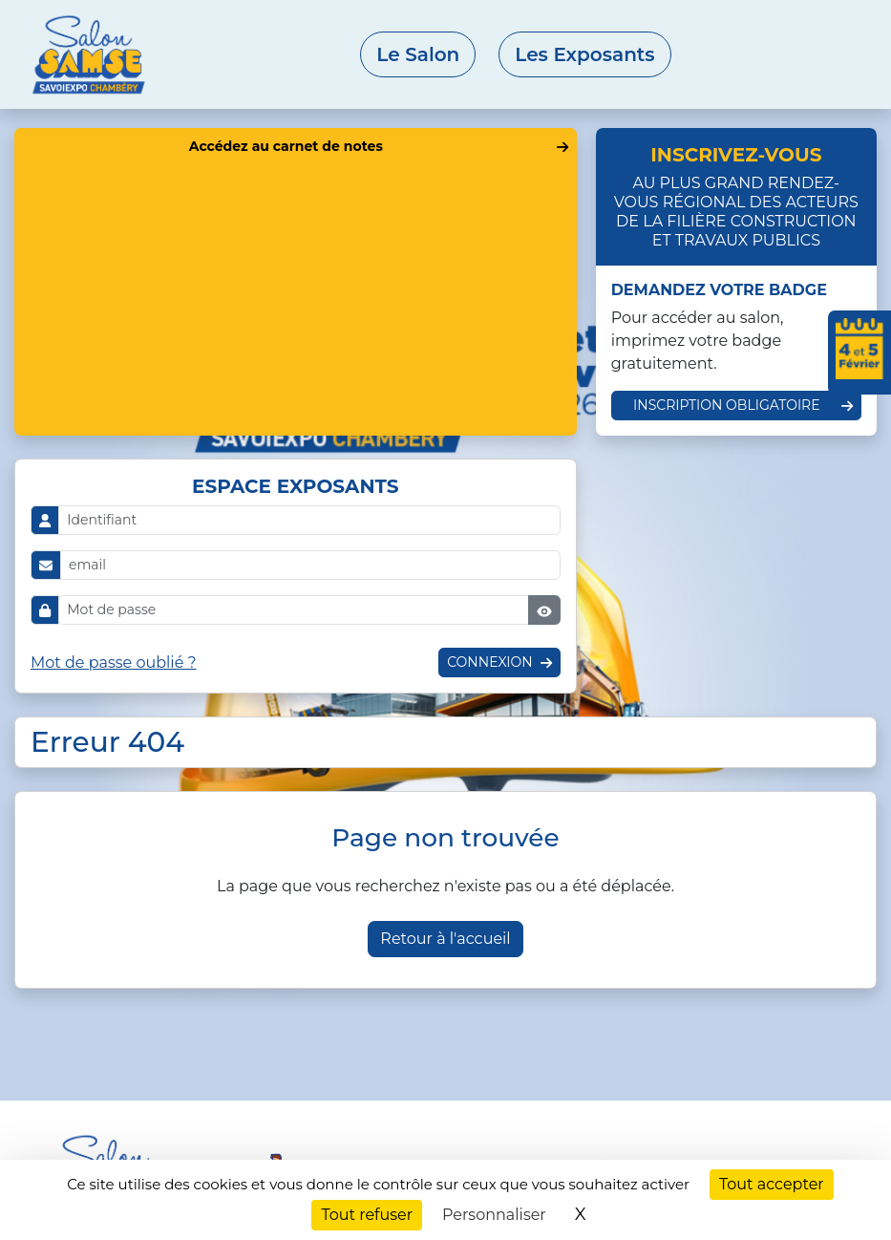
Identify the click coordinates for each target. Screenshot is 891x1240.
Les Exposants (584, 54)
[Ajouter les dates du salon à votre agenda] (859, 352)
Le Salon (417, 54)
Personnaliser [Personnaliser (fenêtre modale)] (494, 1215)
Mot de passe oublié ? (114, 662)
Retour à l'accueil (445, 939)
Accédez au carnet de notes (286, 146)
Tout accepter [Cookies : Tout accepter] (771, 1184)
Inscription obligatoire (726, 405)
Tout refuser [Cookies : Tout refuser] (367, 1215)
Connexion (489, 662)
